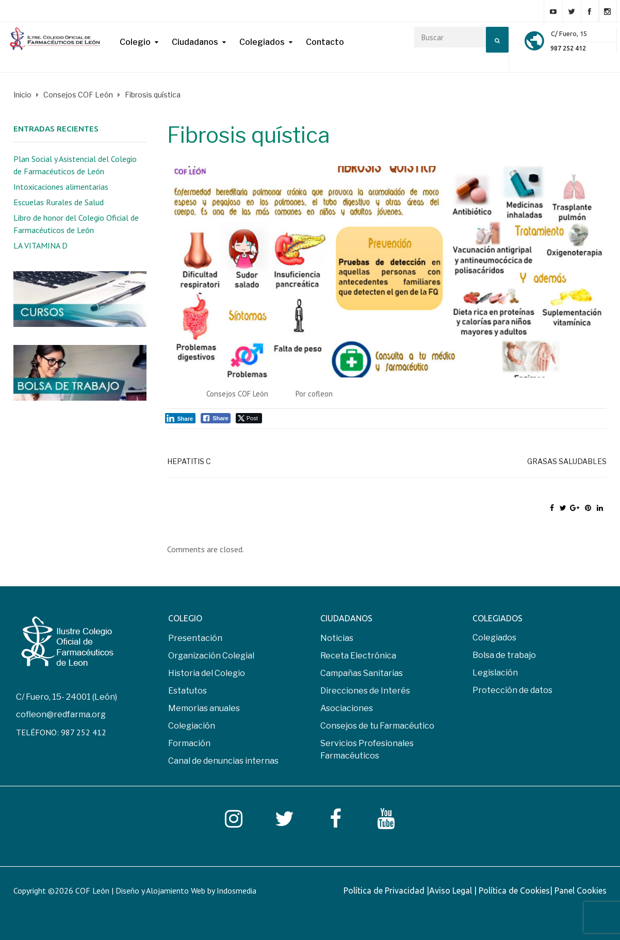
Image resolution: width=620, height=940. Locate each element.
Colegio (135, 42)
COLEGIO (185, 618)
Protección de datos (512, 690)
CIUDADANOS (346, 618)
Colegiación (191, 726)
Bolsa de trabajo (504, 655)
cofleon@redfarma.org (61, 714)
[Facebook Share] (216, 418)
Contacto (325, 42)
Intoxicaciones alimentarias (60, 187)
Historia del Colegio (206, 673)
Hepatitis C (189, 461)
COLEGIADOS (497, 618)
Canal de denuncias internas (223, 761)
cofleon (320, 394)
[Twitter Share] (249, 418)
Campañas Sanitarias (361, 673)
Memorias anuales (204, 708)
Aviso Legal (451, 890)
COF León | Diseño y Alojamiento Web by (165, 890)
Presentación (195, 638)
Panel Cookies (580, 890)
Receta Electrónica (358, 656)
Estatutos (187, 691)
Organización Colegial (211, 656)
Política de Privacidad (385, 890)
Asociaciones (346, 708)
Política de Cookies (514, 890)
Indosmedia (236, 890)
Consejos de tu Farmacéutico (377, 726)
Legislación (495, 673)
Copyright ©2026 (44, 890)
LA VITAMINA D (40, 245)
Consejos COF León (237, 394)
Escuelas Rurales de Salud (58, 202)
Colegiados (262, 42)
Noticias (336, 638)
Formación (189, 743)
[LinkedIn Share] (180, 418)
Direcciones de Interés (365, 691)
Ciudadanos (195, 42)
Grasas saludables (567, 461)
